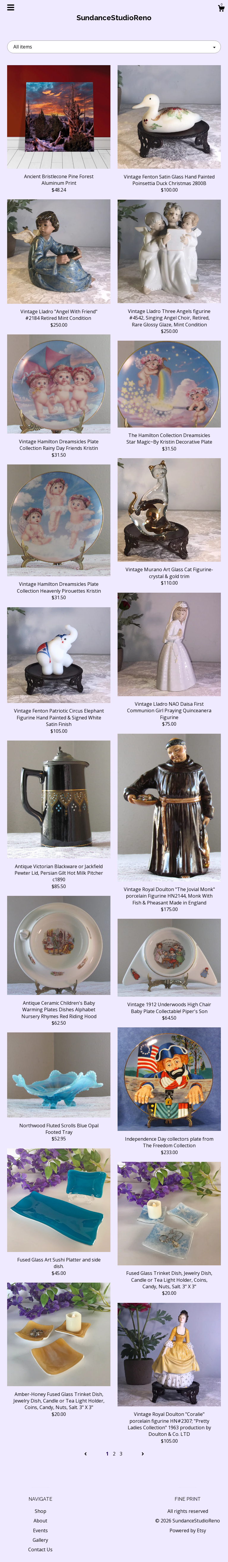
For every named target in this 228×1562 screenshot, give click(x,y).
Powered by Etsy (188, 1530)
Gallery (40, 1540)
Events (40, 1530)
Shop (40, 1511)
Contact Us (40, 1549)
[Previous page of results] (86, 1453)
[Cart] (221, 9)
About (40, 1520)
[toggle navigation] (10, 7)
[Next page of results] (142, 1453)
